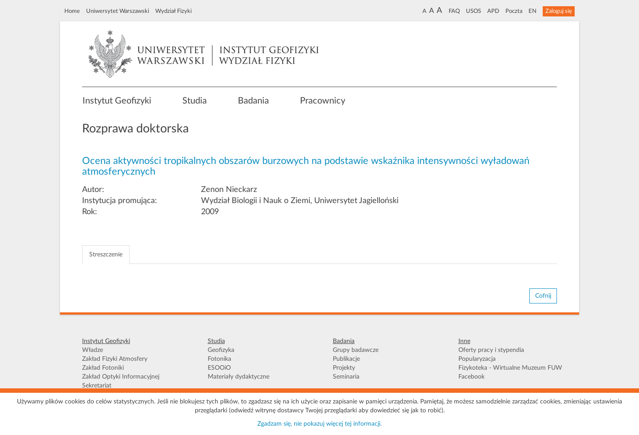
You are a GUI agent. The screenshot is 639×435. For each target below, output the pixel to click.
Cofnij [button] (543, 296)
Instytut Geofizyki (117, 100)
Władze (92, 350)
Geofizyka (221, 350)
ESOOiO (219, 368)
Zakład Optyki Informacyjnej (120, 377)
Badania (253, 100)
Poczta (513, 11)
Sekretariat (96, 386)
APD (493, 11)
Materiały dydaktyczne (238, 377)
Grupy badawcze (356, 350)
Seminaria (346, 377)
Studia (194, 100)
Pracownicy (322, 100)
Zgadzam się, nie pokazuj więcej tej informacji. (319, 424)
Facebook (471, 377)
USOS (473, 11)
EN (532, 11)
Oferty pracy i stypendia (491, 350)
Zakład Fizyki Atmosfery (114, 359)
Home (72, 11)
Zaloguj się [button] (558, 11)
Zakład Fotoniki (103, 368)
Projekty (344, 368)
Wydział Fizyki (173, 11)
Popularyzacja (477, 359)
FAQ (454, 11)
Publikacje (346, 359)
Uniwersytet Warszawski (117, 11)
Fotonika (219, 359)
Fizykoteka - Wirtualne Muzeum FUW (510, 368)
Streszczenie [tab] (105, 254)
